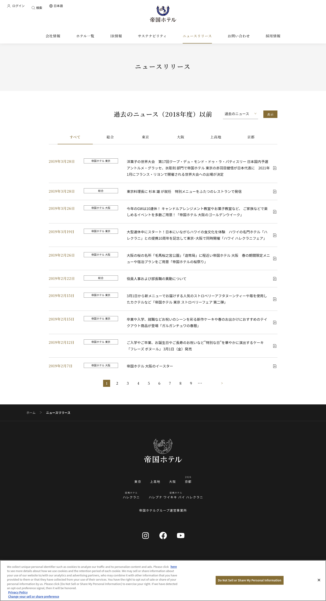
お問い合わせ (239, 563)
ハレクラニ (131, 497)
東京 (145, 136)
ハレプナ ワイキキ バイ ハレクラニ (176, 497)
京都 (251, 136)
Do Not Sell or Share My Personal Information (249, 587)
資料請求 (265, 563)
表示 (270, 114)
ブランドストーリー (205, 563)
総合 (110, 136)
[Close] (319, 587)
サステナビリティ (108, 563)
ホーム (31, 413)
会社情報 (60, 563)
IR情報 (81, 563)
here (174, 574)
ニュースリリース (144, 563)
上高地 (215, 136)
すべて (74, 136)
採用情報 (174, 563)
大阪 (180, 136)
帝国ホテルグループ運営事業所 (163, 510)
